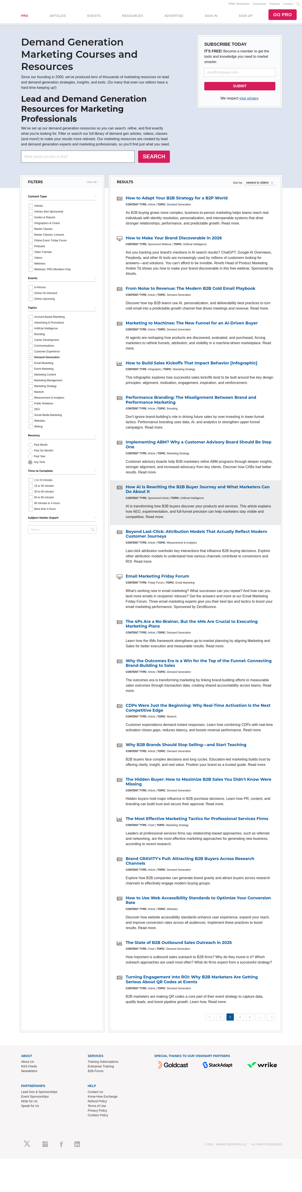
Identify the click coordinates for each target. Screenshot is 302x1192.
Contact (288, 4)
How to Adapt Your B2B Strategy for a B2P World (177, 199)
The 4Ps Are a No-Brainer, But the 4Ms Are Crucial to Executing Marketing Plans (192, 625)
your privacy (248, 100)
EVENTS (94, 16)
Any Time (39, 463)
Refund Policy (97, 1103)
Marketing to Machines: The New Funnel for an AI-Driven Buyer (192, 324)
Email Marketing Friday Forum (157, 578)
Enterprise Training (101, 1068)
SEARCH (154, 158)
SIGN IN (211, 16)
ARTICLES (58, 16)
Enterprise (259, 4)
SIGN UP (245, 16)
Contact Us (95, 1093)
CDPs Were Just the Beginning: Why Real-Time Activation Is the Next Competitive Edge (198, 709)
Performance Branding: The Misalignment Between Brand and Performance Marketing (191, 402)
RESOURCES (132, 16)
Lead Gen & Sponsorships (39, 1093)
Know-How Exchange (102, 1098)
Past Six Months (43, 452)
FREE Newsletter (239, 4)
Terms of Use (97, 1107)
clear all (92, 183)
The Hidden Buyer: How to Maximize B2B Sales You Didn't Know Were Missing (198, 783)
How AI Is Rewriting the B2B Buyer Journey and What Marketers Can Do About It (198, 491)
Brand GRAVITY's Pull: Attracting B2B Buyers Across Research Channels (190, 863)
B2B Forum (95, 1073)
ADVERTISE (173, 16)
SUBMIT (239, 88)
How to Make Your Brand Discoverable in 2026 (174, 239)
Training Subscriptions (103, 1063)
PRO (24, 16)
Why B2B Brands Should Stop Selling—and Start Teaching (186, 746)
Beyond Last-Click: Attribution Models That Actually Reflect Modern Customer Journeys (196, 535)
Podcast (275, 4)
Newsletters (29, 1073)
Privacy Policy (97, 1112)
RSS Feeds (29, 1068)
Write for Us (29, 1103)
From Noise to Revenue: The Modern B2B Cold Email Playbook (190, 290)
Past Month (41, 446)
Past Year (39, 457)
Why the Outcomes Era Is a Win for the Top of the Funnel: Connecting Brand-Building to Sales (199, 665)
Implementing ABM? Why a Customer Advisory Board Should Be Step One (198, 446)
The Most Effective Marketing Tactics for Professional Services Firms (197, 820)
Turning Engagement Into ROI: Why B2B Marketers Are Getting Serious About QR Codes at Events (192, 981)
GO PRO (282, 15)
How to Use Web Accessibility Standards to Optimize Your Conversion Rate (198, 902)
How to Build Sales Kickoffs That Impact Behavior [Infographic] (191, 364)
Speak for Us (30, 1107)
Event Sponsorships (35, 1098)
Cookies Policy (98, 1117)
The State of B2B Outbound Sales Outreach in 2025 (179, 944)
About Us (27, 1063)
